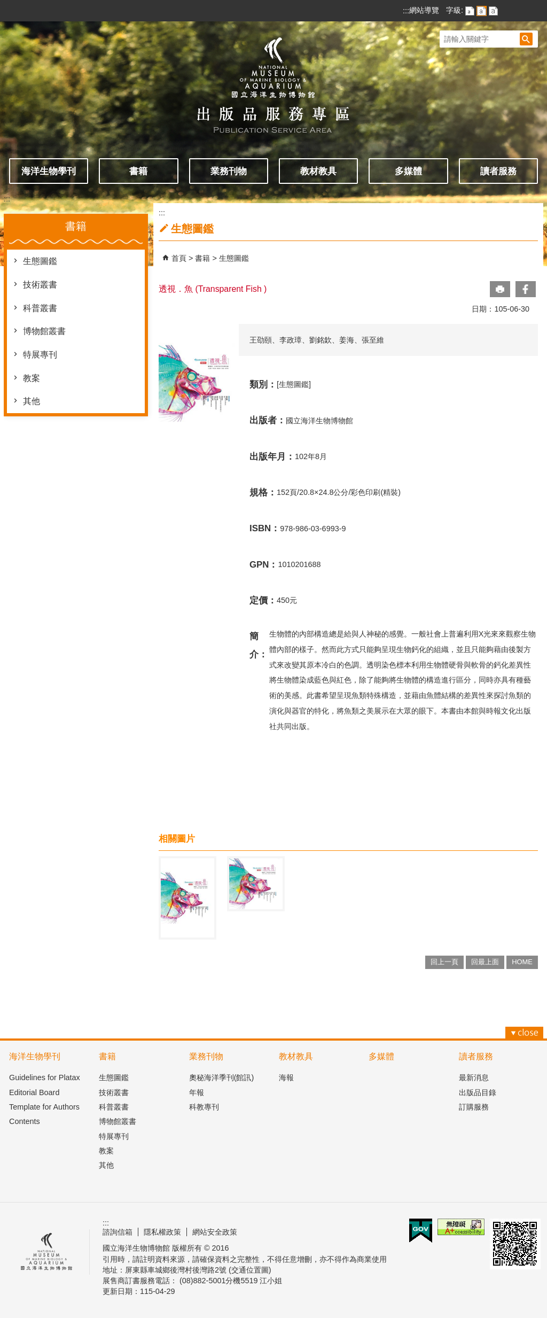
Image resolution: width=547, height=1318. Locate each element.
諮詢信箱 (117, 1232)
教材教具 (318, 171)
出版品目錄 (477, 1092)
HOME (522, 962)
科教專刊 (204, 1107)
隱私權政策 (162, 1232)
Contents (24, 1121)
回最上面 (485, 962)
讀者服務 (498, 171)
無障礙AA (461, 1227)
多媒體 (408, 171)
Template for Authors (44, 1107)
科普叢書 (40, 308)
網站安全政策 (214, 1232)
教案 (31, 378)
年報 (196, 1092)
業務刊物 (228, 171)
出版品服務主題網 (273, 79)
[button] (526, 39)
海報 (286, 1077)
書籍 (138, 171)
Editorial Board (34, 1092)
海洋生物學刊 (48, 171)
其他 (31, 401)
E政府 (420, 1231)
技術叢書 (40, 284)
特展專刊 (40, 354)
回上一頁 (444, 962)
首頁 (178, 258)
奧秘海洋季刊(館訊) (221, 1077)
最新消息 (474, 1077)
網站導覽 (424, 10)
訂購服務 (474, 1107)
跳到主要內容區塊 (5, 5)
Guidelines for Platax (44, 1077)
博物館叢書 (44, 331)
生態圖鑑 (40, 261)
